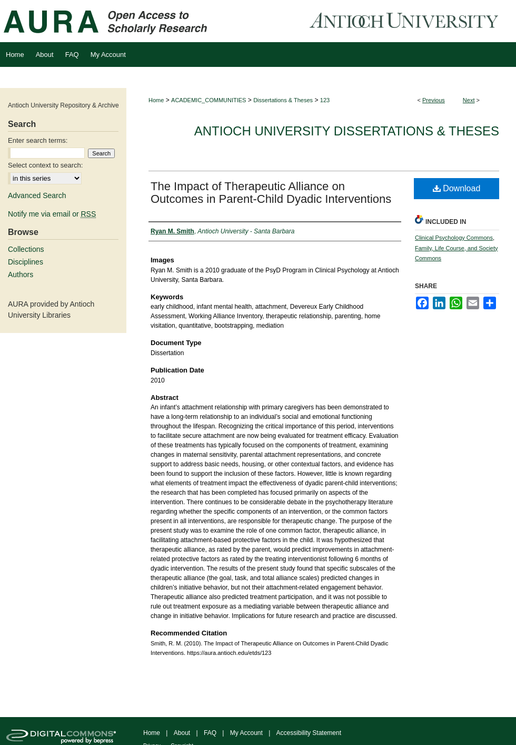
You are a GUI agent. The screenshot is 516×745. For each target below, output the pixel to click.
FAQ (210, 733)
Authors (20, 274)
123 (325, 100)
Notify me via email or (52, 214)
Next (469, 100)
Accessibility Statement (308, 733)
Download (457, 188)
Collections (26, 249)
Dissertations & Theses (283, 100)
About (182, 733)
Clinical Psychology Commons (454, 237)
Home (156, 100)
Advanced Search (37, 195)
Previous (433, 100)
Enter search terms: (37, 140)
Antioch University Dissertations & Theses (346, 131)
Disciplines (25, 262)
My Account (246, 733)
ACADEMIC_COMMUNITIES (208, 100)
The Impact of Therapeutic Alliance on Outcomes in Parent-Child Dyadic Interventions (271, 192)
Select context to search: (45, 165)
